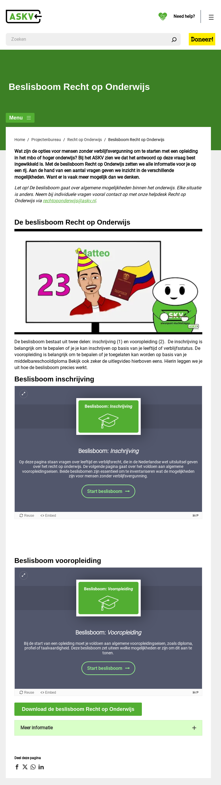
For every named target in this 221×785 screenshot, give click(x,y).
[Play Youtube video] (108, 281)
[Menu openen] (211, 16)
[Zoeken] (174, 39)
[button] (108, 728)
